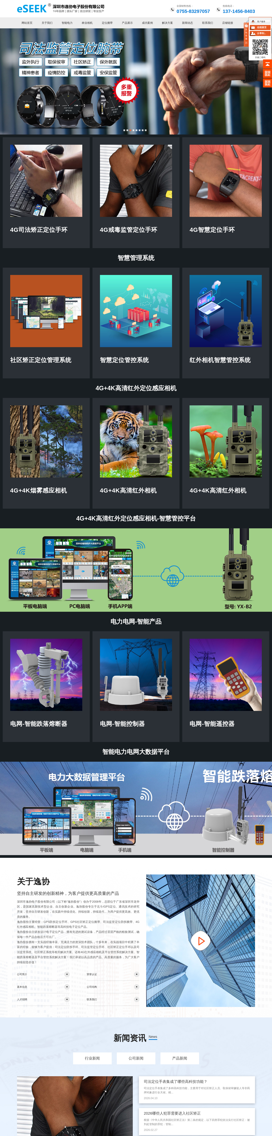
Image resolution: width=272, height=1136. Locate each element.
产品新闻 (179, 1062)
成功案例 (147, 22)
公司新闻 (136, 1062)
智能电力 (67, 22)
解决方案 (167, 22)
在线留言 (262, 27)
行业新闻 (92, 1062)
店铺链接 (227, 22)
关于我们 (47, 22)
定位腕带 (107, 22)
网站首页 (27, 22)
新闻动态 (187, 22)
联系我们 (207, 22)
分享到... (261, 33)
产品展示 (127, 22)
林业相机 (87, 22)
